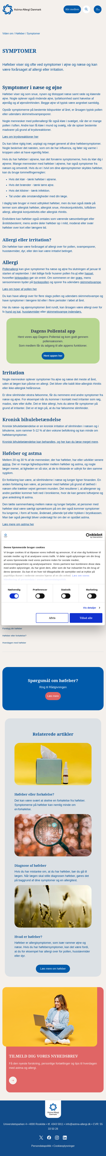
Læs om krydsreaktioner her (20, 136)
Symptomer (33, 33)
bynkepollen (41, 282)
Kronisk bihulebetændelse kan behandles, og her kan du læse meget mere (50, 441)
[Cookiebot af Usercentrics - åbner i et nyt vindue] (88, 535)
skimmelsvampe (90, 282)
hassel (89, 273)
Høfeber (20, 33)
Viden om (7, 33)
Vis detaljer (89, 607)
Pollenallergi (10, 269)
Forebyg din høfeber (12, 628)
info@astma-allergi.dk (78, 1124)
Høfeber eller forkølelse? (14, 635)
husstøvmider (31, 311)
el (76, 273)
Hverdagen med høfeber (14, 643)
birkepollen (22, 277)
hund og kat (13, 311)
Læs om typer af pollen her (19, 289)
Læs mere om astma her (18, 524)
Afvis (52, 618)
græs (79, 277)
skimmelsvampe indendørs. (64, 311)
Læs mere (53, 696)
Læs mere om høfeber (53, 968)
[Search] (86, 9)
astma (6, 464)
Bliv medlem (72, 9)
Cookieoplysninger (64, 1146)
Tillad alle (86, 618)
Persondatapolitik (41, 1146)
